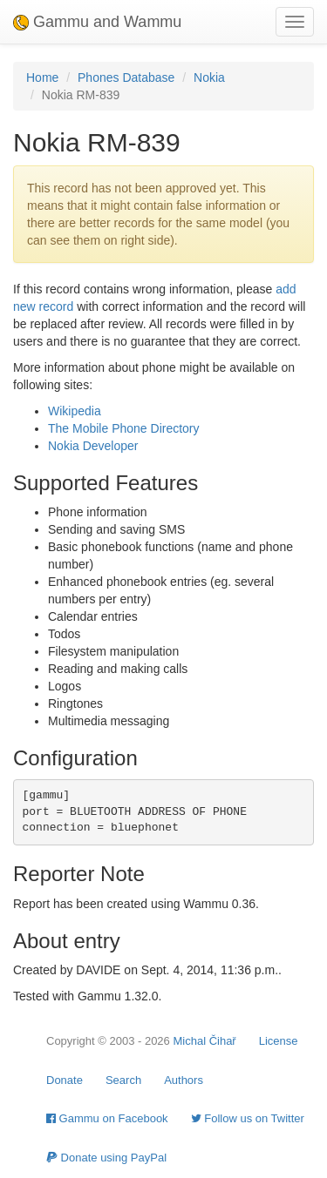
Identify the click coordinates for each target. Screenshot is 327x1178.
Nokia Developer (93, 446)
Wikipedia (74, 411)
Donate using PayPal (106, 1157)
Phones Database (126, 77)
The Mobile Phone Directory (124, 428)
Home (42, 77)
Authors (183, 1080)
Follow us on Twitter (247, 1118)
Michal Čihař (204, 1040)
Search (123, 1080)
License (278, 1040)
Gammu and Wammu (97, 21)
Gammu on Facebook (107, 1118)
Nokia (209, 77)
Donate (64, 1080)
